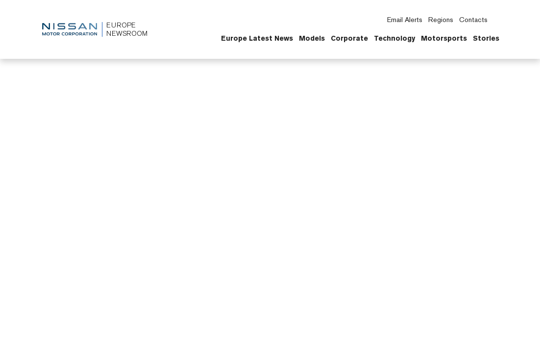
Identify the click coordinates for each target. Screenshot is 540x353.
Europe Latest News (257, 38)
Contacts (473, 19)
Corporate (349, 38)
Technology (394, 38)
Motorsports (444, 38)
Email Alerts (404, 19)
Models (312, 38)
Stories (486, 38)
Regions (440, 19)
